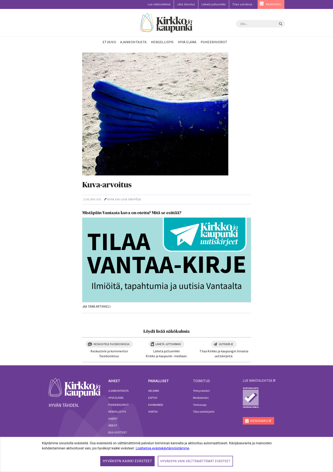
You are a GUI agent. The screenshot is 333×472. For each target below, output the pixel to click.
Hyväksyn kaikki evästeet (127, 461)
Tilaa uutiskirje (242, 4)
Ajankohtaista (118, 391)
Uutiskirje (226, 344)
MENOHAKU (273, 4)
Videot (112, 425)
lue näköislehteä (257, 380)
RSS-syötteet (117, 432)
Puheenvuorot (118, 405)
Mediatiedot (201, 398)
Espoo (152, 398)
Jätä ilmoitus (186, 4)
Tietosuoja (199, 405)
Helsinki (153, 391)
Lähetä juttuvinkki (214, 4)
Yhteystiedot (201, 391)
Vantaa (153, 411)
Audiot (113, 418)
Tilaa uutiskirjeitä (203, 411)
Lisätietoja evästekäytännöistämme (162, 448)
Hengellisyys (117, 411)
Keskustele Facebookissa (112, 344)
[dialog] (166, 454)
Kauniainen (155, 405)
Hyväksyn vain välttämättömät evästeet (195, 461)
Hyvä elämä (116, 398)
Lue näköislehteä (159, 4)
